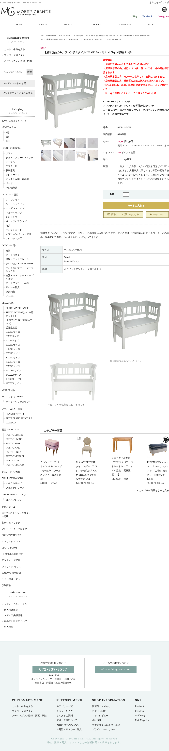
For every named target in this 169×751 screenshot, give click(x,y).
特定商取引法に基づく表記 (106, 725)
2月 (7, 132)
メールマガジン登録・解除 (17, 61)
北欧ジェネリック (11, 522)
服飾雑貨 (10, 291)
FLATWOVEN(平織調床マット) (19, 322)
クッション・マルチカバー (19, 263)
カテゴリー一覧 (65, 706)
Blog (135, 16)
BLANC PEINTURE (15, 414)
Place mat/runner (17, 308)
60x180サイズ (13, 345)
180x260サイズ (13, 379)
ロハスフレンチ (14, 500)
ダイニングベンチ (86, 35)
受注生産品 (11, 327)
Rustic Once (13, 452)
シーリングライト (15, 204)
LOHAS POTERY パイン (14, 494)
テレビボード (13, 175)
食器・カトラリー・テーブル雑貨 (19, 277)
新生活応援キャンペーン (56, 39)
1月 (7, 137)
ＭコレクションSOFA (13, 396)
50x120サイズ (13, 332)
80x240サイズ (13, 366)
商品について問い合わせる (123, 214)
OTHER (10, 296)
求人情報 (7, 627)
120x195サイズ (13, 370)
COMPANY (125, 24)
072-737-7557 (53, 669)
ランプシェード (14, 230)
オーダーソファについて (18, 402)
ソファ (9, 153)
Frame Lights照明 (12, 554)
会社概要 (96, 720)
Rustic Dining (14, 435)
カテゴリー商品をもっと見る (153, 490)
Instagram (163, 16)
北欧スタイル (8, 507)
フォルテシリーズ (15, 487)
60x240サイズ (13, 349)
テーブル (10, 162)
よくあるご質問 (65, 715)
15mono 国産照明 (11, 573)
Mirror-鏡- (8, 390)
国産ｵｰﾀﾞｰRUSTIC (11, 429)
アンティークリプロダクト (15, 529)
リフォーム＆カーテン (14, 604)
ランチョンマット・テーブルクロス (19, 269)
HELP (151, 24)
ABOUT (43, 24)
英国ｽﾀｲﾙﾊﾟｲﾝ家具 (11, 472)
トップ (42, 35)
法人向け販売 (10, 610)
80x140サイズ (13, 357)
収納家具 (10, 170)
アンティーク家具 (11, 560)
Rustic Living (14, 439)
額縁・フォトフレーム (17, 259)
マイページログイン (13, 55)
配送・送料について (67, 720)
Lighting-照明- (10, 194)
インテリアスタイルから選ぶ (17, 93)
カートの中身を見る (13, 49)
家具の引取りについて (14, 621)
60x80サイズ (12, 336)
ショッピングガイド (67, 711)
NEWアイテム (9, 127)
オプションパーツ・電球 (18, 234)
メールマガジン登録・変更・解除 (29, 715)
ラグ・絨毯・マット (12, 579)
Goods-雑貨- (9, 245)
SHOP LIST (97, 24)
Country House (11, 535)
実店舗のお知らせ (101, 706)
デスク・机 (11, 166)
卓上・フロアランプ (16, 221)
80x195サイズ (13, 362)
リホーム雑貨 (13, 287)
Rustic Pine (13, 448)
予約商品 (6, 585)
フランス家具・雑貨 (12, 409)
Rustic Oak (13, 460)
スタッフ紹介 (99, 711)
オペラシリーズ (14, 483)
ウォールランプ (14, 213)
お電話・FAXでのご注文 (69, 729)
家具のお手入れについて (69, 725)
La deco (11, 422)
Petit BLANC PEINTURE (19, 418)
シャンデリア (13, 200)
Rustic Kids (13, 443)
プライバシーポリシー (103, 729)
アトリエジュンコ (11, 541)
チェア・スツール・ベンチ (69, 35)
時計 (8, 251)
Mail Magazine (142, 720)
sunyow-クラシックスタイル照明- (16, 515)
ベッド (9, 183)
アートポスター (14, 255)
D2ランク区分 (125, 159)
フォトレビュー (100, 715)
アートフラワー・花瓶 (17, 283)
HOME (19, 24)
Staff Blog (140, 715)
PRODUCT (69, 24)
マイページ (157, 214)
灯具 (8, 225)
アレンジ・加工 (14, 238)
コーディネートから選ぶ (15, 83)
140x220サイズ (13, 375)
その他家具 (11, 187)
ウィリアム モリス (11, 566)
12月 (8, 141)
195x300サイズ (13, 383)
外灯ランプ (11, 217)
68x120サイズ (13, 353)
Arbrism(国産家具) (12, 478)
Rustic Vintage (15, 456)
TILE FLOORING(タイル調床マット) (19, 314)
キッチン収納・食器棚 (17, 179)
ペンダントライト (15, 208)
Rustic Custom (15, 465)
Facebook (147, 16)
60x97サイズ (12, 340)
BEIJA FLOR (8, 303)
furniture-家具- (52, 35)
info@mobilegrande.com (115, 669)
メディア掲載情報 (12, 615)
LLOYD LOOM (9, 548)
